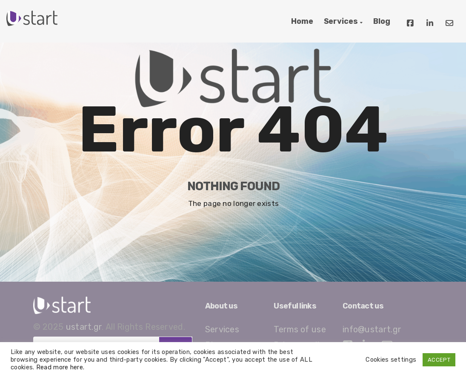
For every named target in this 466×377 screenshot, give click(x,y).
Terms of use (300, 329)
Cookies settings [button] (391, 359)
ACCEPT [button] (439, 360)
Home (302, 21)
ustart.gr (84, 327)
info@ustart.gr (372, 329)
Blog (381, 21)
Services (341, 21)
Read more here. (60, 367)
